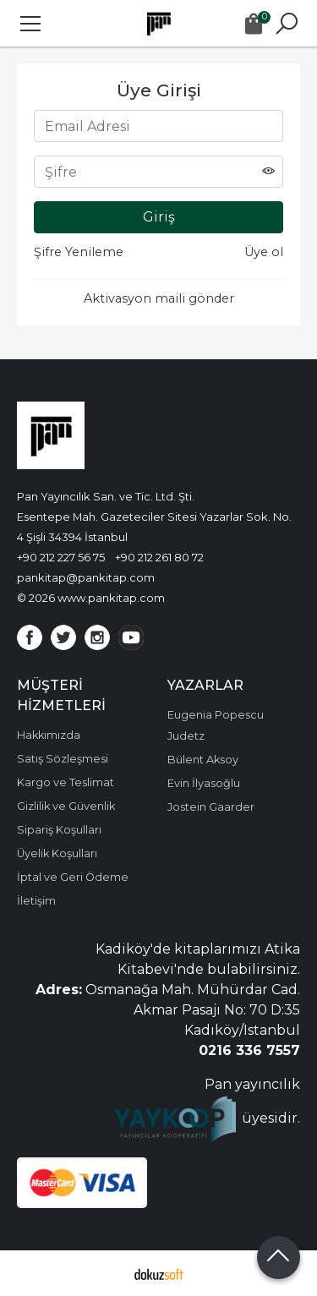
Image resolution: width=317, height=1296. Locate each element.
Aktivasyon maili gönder (159, 298)
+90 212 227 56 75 (61, 557)
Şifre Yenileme (78, 252)
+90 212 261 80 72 (159, 557)
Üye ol (263, 252)
